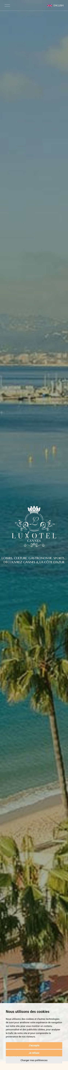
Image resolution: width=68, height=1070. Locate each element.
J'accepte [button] (34, 1045)
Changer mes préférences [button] (33, 1060)
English (55, 5)
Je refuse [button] (34, 1052)
